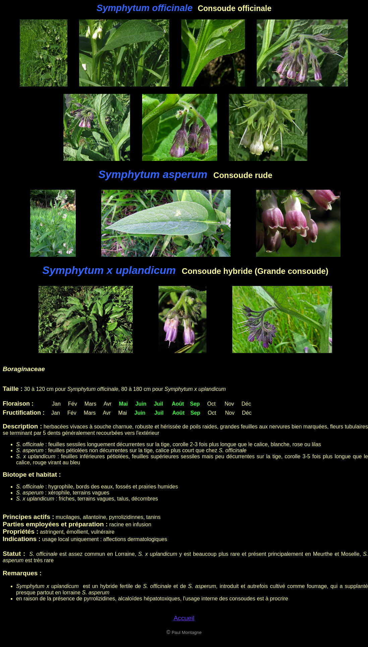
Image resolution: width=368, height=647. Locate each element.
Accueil (184, 618)
